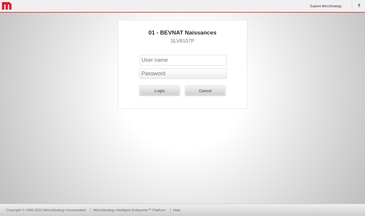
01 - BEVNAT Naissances (183, 32)
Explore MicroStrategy (326, 6)
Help (358, 6)
